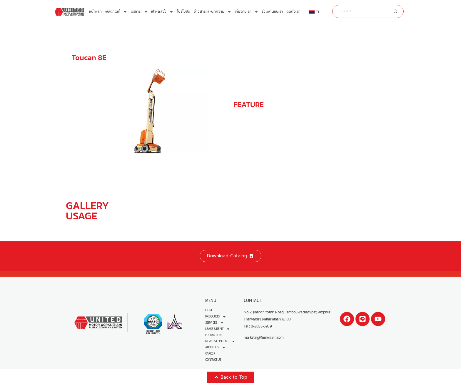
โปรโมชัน (184, 12)
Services (214, 323)
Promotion (213, 335)
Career (210, 353)
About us (215, 347)
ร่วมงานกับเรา (272, 12)
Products (216, 316)
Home (209, 310)
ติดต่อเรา (293, 12)
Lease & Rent (217, 329)
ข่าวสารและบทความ (213, 12)
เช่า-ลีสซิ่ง (162, 12)
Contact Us (213, 360)
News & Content (220, 341)
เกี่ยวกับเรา (246, 12)
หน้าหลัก (95, 12)
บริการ (139, 12)
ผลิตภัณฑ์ (116, 12)
